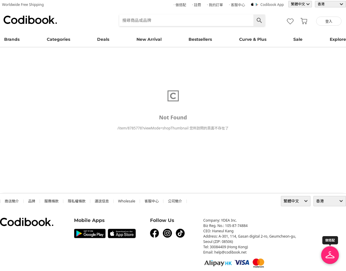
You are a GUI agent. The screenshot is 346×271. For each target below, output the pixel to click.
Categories (58, 39)
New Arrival (149, 39)
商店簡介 (12, 201)
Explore (338, 39)
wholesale (126, 201)
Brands (12, 39)
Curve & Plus (252, 39)
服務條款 (51, 201)
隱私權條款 (77, 201)
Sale (297, 39)
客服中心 (151, 201)
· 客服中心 (237, 4)
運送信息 (102, 201)
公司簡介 (175, 201)
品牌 (31, 201)
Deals (103, 39)
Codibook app (272, 4)
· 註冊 (196, 4)
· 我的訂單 (215, 4)
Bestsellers (200, 39)
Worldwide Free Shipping (23, 4)
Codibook (30, 19)
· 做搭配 (179, 4)
